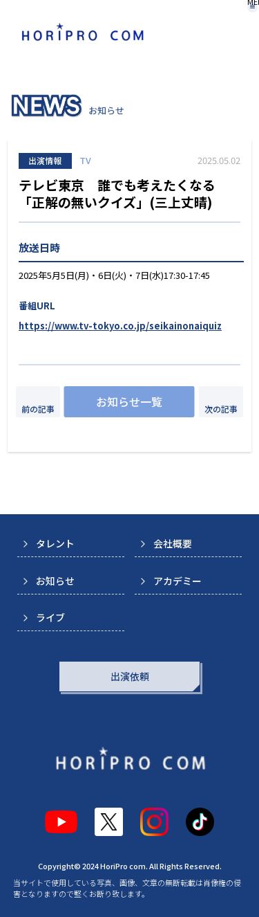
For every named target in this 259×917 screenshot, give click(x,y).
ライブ (50, 617)
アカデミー (177, 581)
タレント (55, 543)
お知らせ (55, 581)
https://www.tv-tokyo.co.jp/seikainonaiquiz (120, 325)
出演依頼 (130, 676)
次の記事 (221, 409)
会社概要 (172, 543)
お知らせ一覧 (129, 401)
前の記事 (38, 409)
